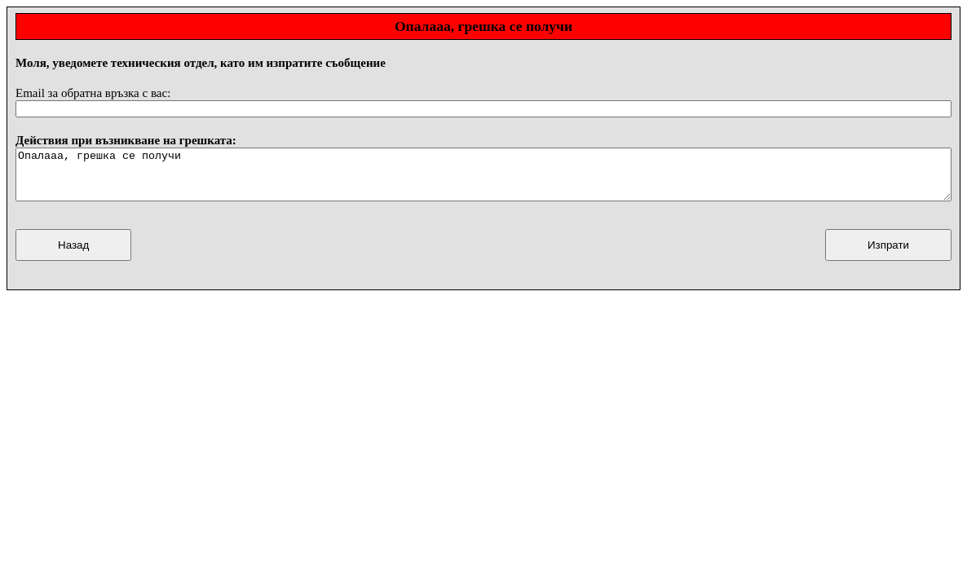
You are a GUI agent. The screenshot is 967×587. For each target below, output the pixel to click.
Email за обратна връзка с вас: (92, 92)
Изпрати (888, 255)
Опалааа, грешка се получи (483, 179)
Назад (73, 255)
